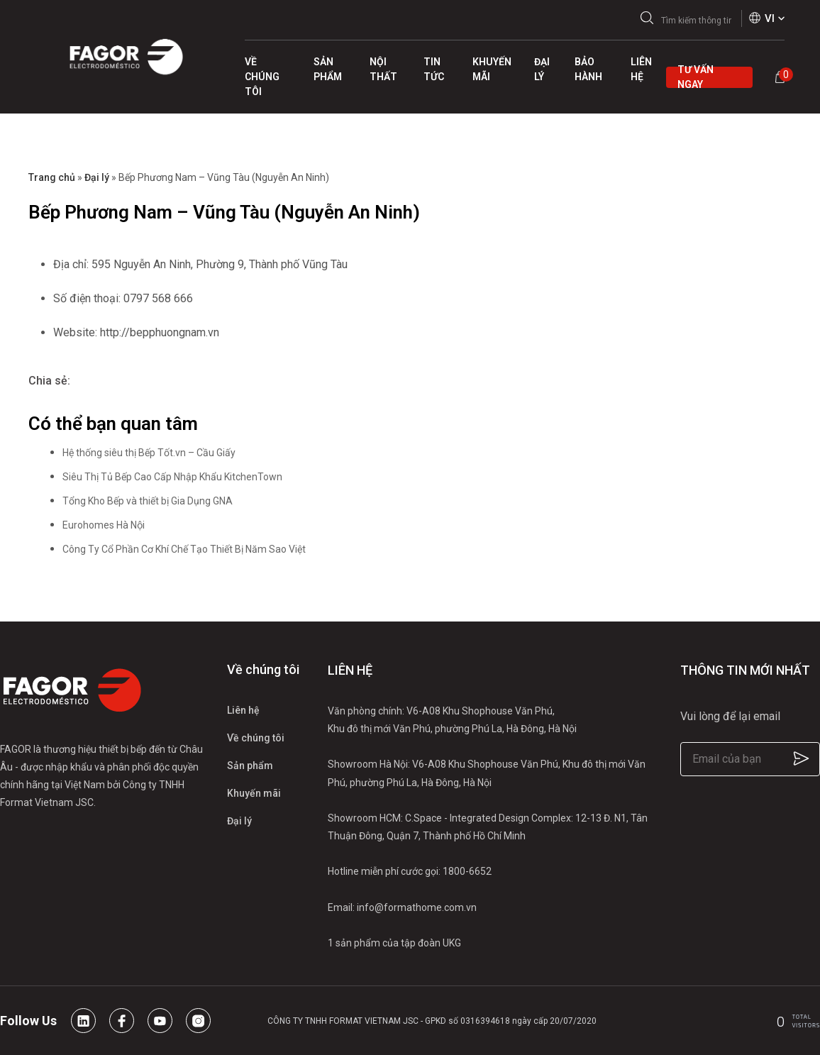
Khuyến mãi (254, 793)
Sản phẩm (250, 765)
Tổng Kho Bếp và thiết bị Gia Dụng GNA (147, 501)
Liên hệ (243, 710)
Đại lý (96, 177)
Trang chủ (51, 177)
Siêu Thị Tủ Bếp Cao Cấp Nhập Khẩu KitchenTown (172, 476)
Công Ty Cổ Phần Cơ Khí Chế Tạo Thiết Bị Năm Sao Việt (184, 549)
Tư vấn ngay (695, 77)
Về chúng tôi (255, 738)
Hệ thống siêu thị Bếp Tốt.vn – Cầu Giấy (149, 452)
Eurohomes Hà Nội (103, 525)
